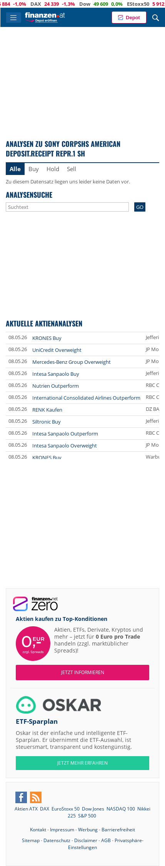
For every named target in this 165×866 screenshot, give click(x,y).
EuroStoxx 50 (66, 808)
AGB (106, 840)
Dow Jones (93, 808)
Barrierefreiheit (118, 829)
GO (139, 206)
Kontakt (38, 829)
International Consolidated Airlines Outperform (86, 397)
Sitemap (31, 840)
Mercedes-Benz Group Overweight (71, 361)
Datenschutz (56, 840)
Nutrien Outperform (55, 385)
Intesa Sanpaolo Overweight (64, 445)
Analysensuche (29, 194)
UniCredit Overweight (57, 349)
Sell (71, 169)
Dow (113, 3)
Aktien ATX (26, 808)
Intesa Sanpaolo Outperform (65, 433)
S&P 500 (87, 815)
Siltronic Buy (46, 421)
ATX (18, 3)
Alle (15, 169)
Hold (53, 169)
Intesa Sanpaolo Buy (55, 373)
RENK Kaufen (47, 409)
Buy (33, 169)
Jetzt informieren (82, 672)
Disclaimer (85, 840)
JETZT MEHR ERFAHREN (82, 763)
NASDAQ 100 (121, 808)
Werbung (88, 829)
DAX (64, 3)
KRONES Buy (47, 338)
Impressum (62, 829)
